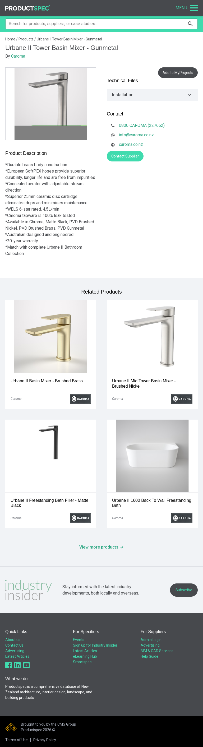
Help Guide (149, 656)
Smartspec (82, 662)
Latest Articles (17, 656)
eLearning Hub (85, 656)
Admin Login (151, 640)
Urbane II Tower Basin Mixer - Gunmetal (69, 39)
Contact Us (14, 645)
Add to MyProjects (178, 73)
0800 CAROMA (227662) (142, 125)
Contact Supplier (125, 156)
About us (12, 640)
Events (78, 640)
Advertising (14, 651)
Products (26, 39)
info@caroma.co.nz (136, 134)
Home (10, 39)
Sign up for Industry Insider (95, 645)
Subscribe (184, 590)
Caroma (18, 56)
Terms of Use (16, 740)
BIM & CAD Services (157, 651)
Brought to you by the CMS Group (48, 724)
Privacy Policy (44, 740)
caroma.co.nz (131, 144)
